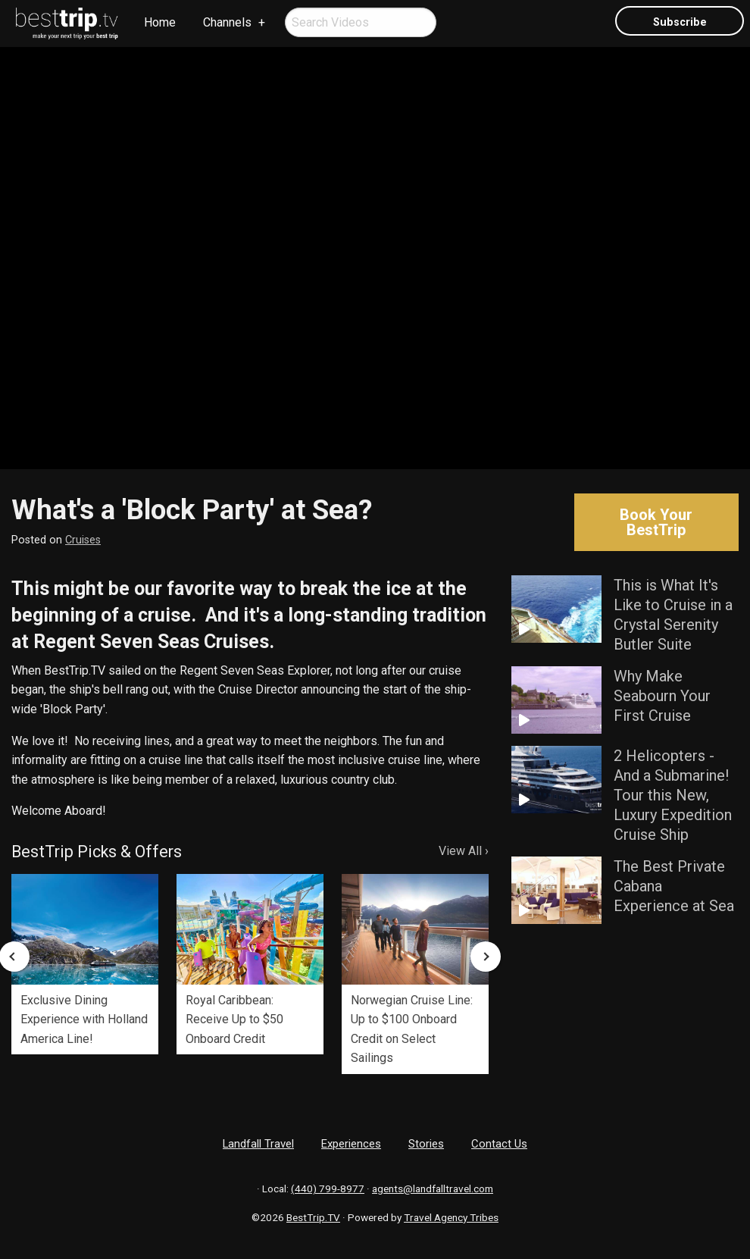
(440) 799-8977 (327, 1188)
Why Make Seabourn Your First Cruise (662, 696)
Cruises (83, 540)
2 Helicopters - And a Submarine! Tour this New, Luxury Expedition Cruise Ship (673, 795)
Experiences (351, 1144)
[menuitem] (67, 23)
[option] (84, 964)
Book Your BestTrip (656, 522)
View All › (464, 851)
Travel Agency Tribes (451, 1217)
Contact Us (499, 1144)
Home (160, 22)
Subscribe (680, 22)
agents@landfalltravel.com (432, 1188)
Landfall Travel (258, 1144)
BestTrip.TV (313, 1217)
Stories (426, 1144)
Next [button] (485, 956)
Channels (227, 22)
